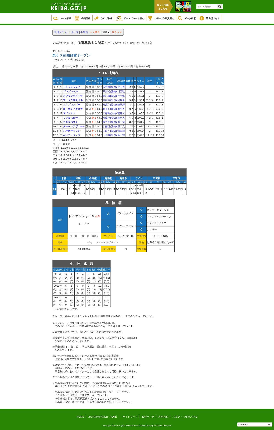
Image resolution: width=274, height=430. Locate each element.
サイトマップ (130, 416)
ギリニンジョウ (71, 135)
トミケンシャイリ (73, 87)
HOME (80, 416)
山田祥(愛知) (110, 130)
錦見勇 (121, 100)
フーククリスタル (73, 100)
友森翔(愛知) (110, 117)
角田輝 (121, 104)
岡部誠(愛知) (110, 95)
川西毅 (121, 91)
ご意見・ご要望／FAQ (185, 416)
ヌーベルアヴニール (74, 126)
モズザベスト (70, 122)
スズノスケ (69, 113)
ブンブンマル (70, 91)
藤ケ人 (121, 109)
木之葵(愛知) (110, 122)
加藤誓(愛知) (110, 113)
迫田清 (121, 122)
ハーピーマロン (71, 130)
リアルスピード (71, 117)
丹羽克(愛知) (110, 100)
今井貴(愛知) (110, 87)
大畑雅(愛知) (110, 135)
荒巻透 (121, 113)
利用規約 (163, 416)
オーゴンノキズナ (73, 109)
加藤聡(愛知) (110, 126)
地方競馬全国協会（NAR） (103, 416)
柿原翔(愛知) (110, 104)
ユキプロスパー (71, 104)
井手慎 (121, 95)
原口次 (121, 126)
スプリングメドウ (73, 95)
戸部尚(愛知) (110, 91)
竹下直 (121, 87)
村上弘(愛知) (110, 109)
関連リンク (148, 416)
